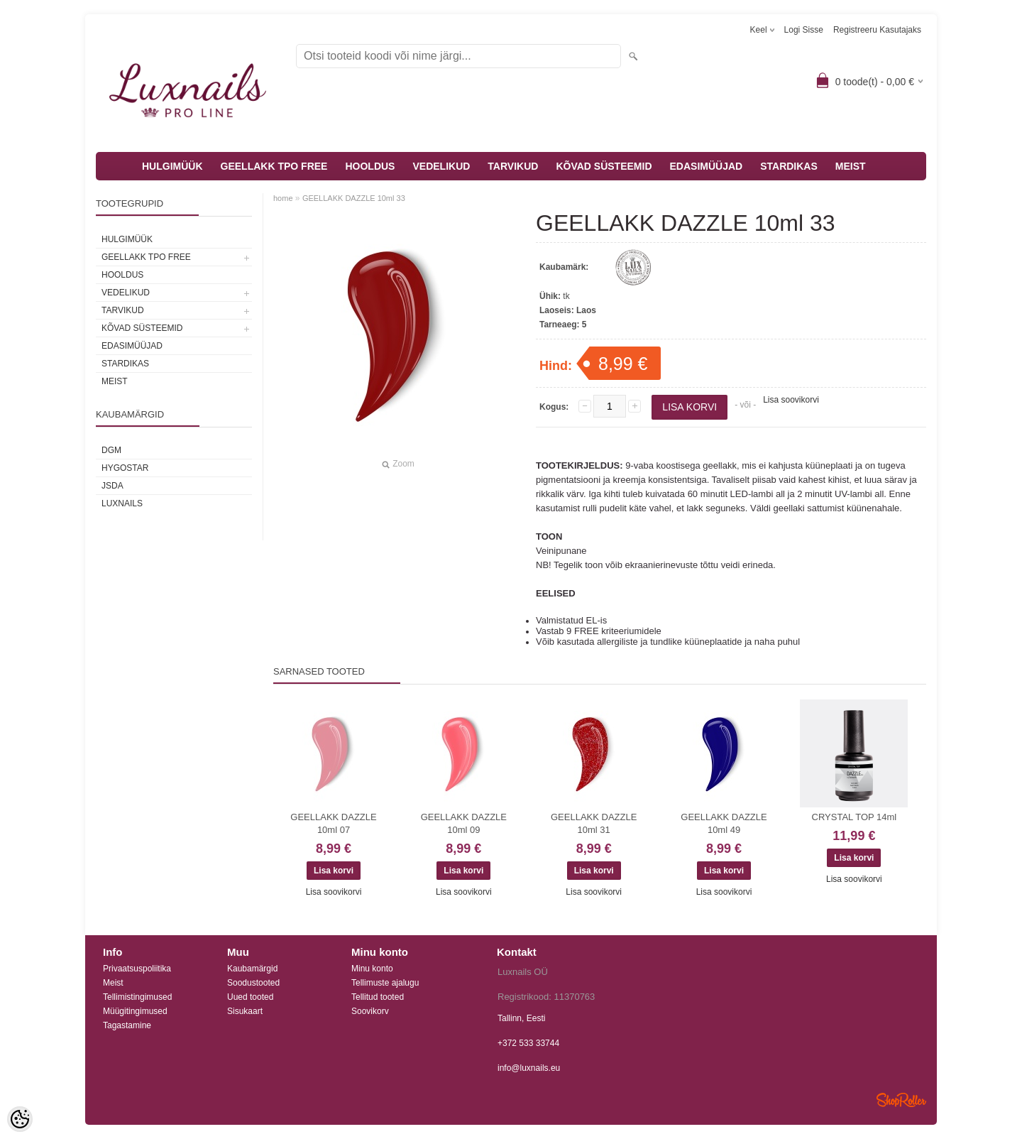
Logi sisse (803, 30)
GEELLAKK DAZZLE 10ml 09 (464, 823)
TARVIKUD (513, 166)
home (283, 198)
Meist (113, 983)
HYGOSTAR (124, 468)
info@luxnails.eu (529, 1068)
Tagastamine (127, 1025)
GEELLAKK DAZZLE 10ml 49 (723, 823)
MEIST (850, 166)
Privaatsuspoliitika (137, 969)
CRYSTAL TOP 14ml (854, 817)
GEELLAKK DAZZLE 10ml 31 (594, 823)
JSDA (112, 486)
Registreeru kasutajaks (877, 30)
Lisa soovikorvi (791, 400)
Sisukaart (245, 1011)
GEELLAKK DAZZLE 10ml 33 (353, 198)
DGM (111, 450)
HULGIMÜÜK (172, 166)
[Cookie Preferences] (20, 1119)
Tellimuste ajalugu (385, 983)
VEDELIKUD (441, 166)
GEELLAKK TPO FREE (274, 166)
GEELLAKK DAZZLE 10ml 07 (333, 823)
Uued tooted (250, 997)
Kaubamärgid (252, 969)
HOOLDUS (370, 166)
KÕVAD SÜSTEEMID (604, 166)
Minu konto (372, 969)
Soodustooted (253, 983)
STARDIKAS (789, 166)
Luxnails (122, 503)
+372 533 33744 (528, 1043)
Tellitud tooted (377, 997)
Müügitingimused (135, 1011)
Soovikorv (370, 1011)
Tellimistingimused (137, 997)
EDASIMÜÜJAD (706, 166)
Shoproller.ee (901, 1100)
